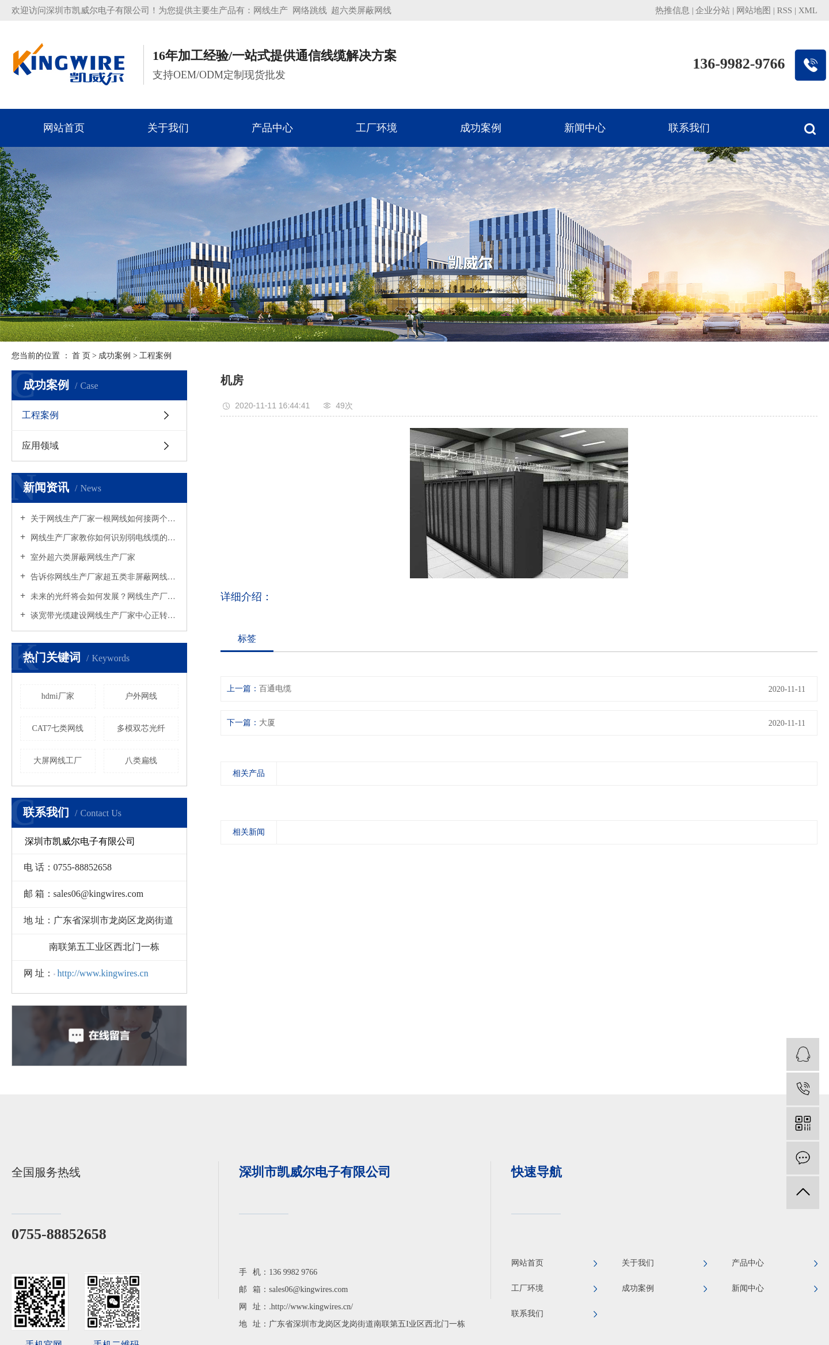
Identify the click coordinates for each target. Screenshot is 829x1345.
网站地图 (753, 10)
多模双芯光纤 (141, 728)
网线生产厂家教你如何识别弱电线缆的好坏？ (103, 537)
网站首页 (64, 128)
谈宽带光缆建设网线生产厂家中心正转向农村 (103, 615)
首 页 (81, 355)
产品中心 (272, 128)
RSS (784, 10)
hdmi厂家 (57, 696)
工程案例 (155, 355)
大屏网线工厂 (57, 760)
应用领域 (40, 445)
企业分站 (712, 10)
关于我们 (168, 128)
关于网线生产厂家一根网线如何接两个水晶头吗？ (103, 518)
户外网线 (141, 696)
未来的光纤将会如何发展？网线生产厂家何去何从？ (103, 596)
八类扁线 (141, 760)
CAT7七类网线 (57, 728)
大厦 (267, 722)
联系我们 (689, 128)
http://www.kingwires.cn (103, 973)
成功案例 (480, 128)
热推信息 (672, 10)
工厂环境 (376, 128)
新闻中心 (585, 128)
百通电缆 (275, 688)
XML (807, 10)
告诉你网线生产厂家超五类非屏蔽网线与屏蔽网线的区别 (103, 577)
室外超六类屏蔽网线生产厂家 (81, 557)
